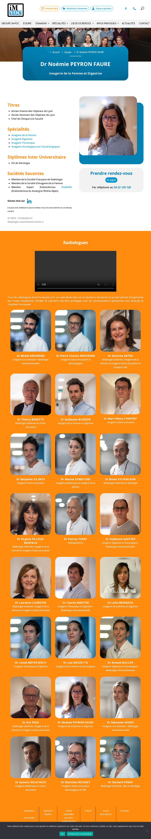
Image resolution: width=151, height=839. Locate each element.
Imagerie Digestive (21, 139)
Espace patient (103, 8)
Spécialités (59, 24)
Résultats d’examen (77, 8)
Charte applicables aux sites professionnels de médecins (69, 817)
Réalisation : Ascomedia (29, 814)
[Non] (147, 830)
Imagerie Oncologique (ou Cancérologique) (35, 146)
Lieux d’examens (125, 8)
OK (62, 834)
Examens (41, 24)
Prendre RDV (51, 8)
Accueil (55, 47)
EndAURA (66, 187)
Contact (144, 24)
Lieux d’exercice (81, 24)
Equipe (27, 24)
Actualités (128, 24)
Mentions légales (48, 812)
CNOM (88, 810)
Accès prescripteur (106, 812)
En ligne (111, 180)
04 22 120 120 (135, 8)
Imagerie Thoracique (23, 142)
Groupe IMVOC (10, 24)
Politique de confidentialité (80, 834)
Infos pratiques (106, 24)
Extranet (125, 810)
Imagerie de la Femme (23, 135)
